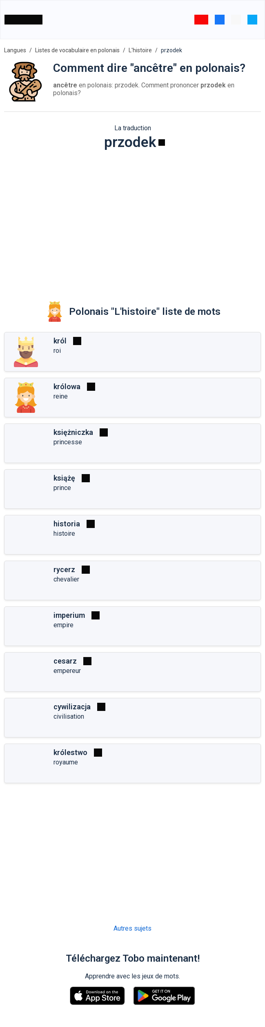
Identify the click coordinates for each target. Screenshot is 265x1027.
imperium (69, 615)
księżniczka (73, 432)
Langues (15, 50)
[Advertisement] (132, 220)
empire (63, 625)
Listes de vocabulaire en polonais (77, 50)
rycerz (64, 569)
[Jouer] (161, 142)
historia (66, 523)
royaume (65, 762)
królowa (66, 386)
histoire (64, 533)
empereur (67, 671)
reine (60, 396)
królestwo (70, 752)
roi (57, 350)
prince (62, 488)
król (60, 340)
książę (64, 478)
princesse (67, 442)
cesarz (65, 661)
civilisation (68, 716)
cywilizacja (72, 706)
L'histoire (140, 50)
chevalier (66, 579)
